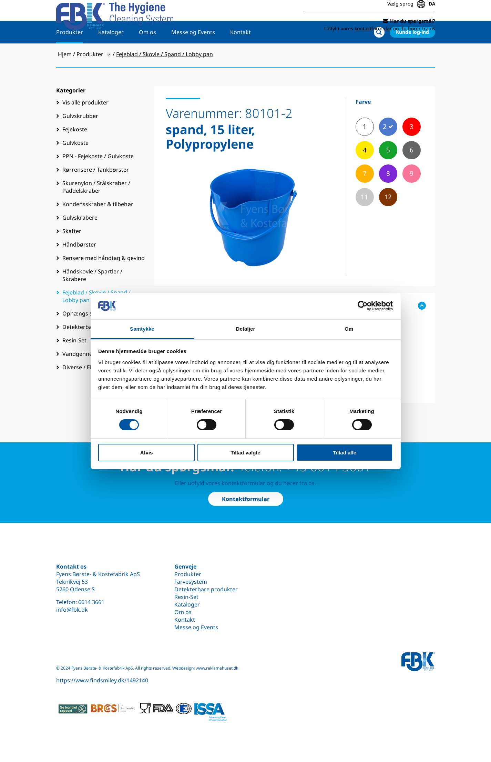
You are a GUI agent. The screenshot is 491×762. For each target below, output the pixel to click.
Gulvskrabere (80, 239)
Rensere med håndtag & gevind (103, 280)
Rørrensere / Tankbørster (95, 191)
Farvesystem (190, 581)
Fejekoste (74, 151)
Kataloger (111, 54)
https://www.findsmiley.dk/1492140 (102, 680)
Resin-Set (186, 597)
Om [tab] (349, 329)
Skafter (71, 253)
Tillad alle (344, 452)
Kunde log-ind (412, 54)
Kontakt (240, 54)
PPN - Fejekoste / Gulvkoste (98, 178)
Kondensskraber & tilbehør (97, 226)
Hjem (65, 76)
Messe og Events (193, 54)
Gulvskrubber (80, 138)
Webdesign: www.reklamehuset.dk (205, 668)
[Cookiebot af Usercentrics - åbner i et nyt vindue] (363, 306)
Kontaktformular (245, 499)
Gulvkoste (75, 165)
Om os (147, 54)
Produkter (69, 54)
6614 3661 (91, 602)
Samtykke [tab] (142, 329)
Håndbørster (79, 266)
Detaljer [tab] (245, 329)
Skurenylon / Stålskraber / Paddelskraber (96, 209)
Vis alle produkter (85, 124)
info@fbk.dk (72, 609)
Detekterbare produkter (206, 589)
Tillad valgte (245, 452)
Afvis (146, 452)
